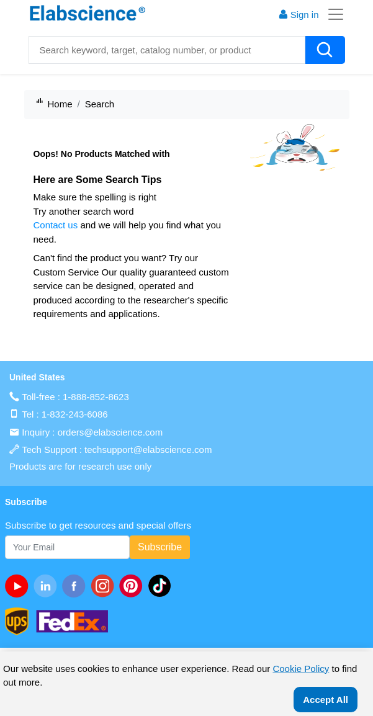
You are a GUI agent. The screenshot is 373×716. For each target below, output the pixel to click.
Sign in (298, 14)
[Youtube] (19, 585)
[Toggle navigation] (332, 14)
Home (60, 104)
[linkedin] (48, 585)
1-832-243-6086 (75, 414)
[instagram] (105, 585)
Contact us (56, 225)
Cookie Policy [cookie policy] (300, 668)
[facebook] (76, 585)
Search (100, 104)
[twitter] (162, 585)
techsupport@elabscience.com (148, 449)
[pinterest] (133, 585)
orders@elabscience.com (110, 432)
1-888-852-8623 (96, 397)
